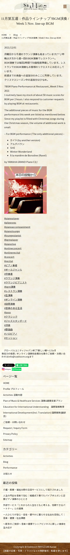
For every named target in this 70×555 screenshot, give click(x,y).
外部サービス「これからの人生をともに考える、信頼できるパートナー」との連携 (34, 506)
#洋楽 (7, 325)
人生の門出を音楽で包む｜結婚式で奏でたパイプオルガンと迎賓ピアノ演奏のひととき (34, 497)
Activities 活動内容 (12, 394)
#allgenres (10, 222)
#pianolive (10, 244)
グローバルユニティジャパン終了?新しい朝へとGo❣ (30, 350)
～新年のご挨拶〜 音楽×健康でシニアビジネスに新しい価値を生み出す (34, 525)
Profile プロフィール (13, 388)
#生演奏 (8, 295)
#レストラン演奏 (13, 291)
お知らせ (7, 473)
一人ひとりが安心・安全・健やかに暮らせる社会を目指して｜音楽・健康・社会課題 (34, 516)
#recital (8, 261)
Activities (8, 456)
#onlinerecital (12, 252)
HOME (4, 34)
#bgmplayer (11, 239)
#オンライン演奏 (13, 299)
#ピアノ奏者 (10, 265)
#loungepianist (12, 235)
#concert (9, 256)
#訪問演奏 (9, 303)
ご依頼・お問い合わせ (14, 422)
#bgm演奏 (10, 286)
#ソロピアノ (10, 333)
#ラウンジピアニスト (15, 282)
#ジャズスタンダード (15, 321)
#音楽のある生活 (13, 308)
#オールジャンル (13, 269)
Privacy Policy (10, 433)
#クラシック (10, 316)
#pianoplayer (11, 218)
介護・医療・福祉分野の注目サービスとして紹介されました (33, 489)
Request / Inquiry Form (15, 428)
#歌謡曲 (8, 329)
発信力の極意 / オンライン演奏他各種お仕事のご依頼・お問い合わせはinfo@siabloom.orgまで (33, 355)
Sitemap (7, 439)
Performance (10, 467)
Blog (15, 34)
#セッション (10, 338)
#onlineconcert (13, 248)
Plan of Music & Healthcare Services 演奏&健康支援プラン (32, 400)
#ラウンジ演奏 (12, 278)
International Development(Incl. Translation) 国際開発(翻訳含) (34, 414)
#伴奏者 (8, 274)
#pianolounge (12, 231)
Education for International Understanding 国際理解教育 (33, 406)
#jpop (7, 312)
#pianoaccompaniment (17, 227)
